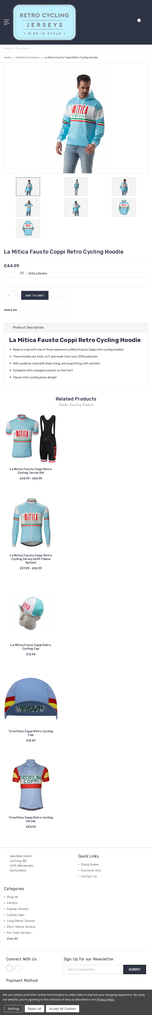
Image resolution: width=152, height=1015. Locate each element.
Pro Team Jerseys (19, 934)
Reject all (34, 1008)
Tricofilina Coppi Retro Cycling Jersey (31, 821)
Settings (14, 1008)
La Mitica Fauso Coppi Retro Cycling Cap (30, 648)
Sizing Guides (90, 866)
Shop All (12, 898)
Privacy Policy (105, 999)
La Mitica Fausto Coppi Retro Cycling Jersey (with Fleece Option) (31, 560)
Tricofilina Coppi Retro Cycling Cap (31, 734)
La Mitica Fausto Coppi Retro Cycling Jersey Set (31, 472)
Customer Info (91, 872)
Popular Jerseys (17, 910)
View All (12, 940)
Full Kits (12, 904)
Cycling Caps (15, 916)
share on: (10, 311)
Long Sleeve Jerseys (21, 922)
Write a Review (39, 274)
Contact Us (89, 878)
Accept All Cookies (62, 1008)
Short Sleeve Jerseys (21, 928)
